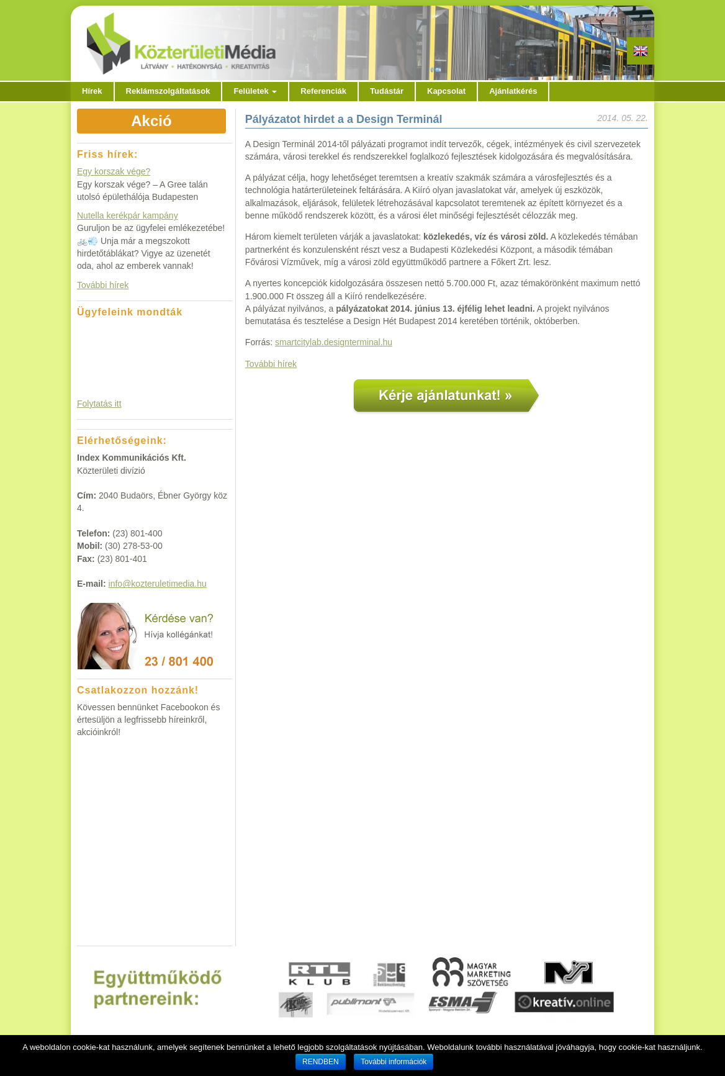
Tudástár (386, 91)
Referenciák (323, 91)
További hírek (271, 364)
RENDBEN (320, 1061)
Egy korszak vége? (113, 171)
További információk (393, 1061)
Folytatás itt (99, 404)
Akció (151, 120)
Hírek (92, 91)
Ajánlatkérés (513, 91)
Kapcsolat (446, 91)
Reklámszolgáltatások (168, 91)
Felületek (255, 91)
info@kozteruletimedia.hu (158, 584)
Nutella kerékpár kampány (127, 215)
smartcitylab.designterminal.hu (333, 342)
